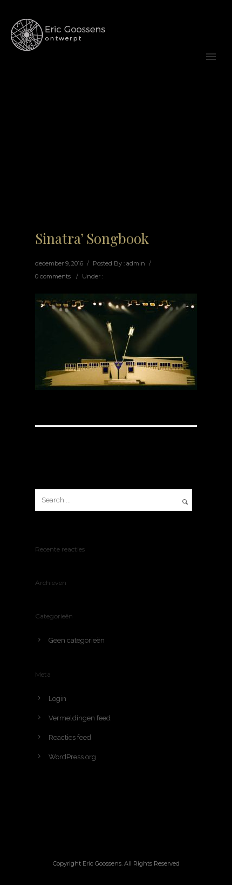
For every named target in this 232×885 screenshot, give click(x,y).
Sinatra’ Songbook (92, 238)
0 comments (53, 276)
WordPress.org (72, 757)
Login (57, 699)
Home (143, 140)
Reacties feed (70, 737)
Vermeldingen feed (80, 718)
